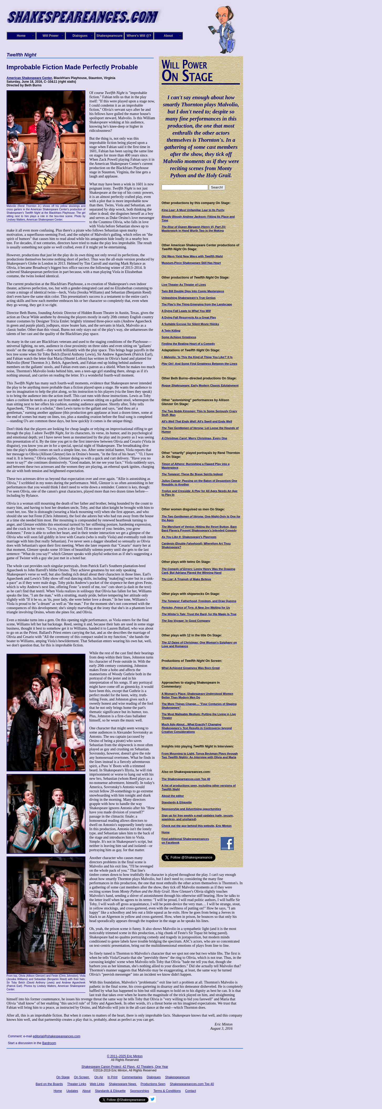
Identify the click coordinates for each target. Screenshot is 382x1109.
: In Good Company (186, 620)
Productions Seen (153, 1084)
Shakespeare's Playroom (189, 536)
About (168, 36)
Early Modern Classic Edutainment (200, 385)
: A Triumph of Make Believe (186, 579)
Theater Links (76, 1084)
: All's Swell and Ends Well (197, 421)
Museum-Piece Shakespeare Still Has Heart (191, 262)
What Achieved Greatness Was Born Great (191, 667)
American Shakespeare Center (29, 78)
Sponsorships (139, 1091)
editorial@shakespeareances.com (56, 1036)
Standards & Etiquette (177, 802)
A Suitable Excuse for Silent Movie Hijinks (190, 324)
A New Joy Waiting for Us (196, 607)
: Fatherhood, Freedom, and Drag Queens (199, 601)
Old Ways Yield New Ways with (192, 256)
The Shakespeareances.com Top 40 (186, 779)
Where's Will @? (139, 36)
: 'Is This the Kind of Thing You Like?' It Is (197, 357)
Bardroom (49, 1043)
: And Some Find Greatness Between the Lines (199, 363)
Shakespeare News (123, 1084)
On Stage (63, 1077)
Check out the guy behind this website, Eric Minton (196, 825)
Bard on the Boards (49, 1084)
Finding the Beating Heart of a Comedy (188, 343)
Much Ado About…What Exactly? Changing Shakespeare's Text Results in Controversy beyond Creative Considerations (197, 728)
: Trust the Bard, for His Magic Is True (199, 614)
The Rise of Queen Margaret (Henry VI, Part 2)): (194, 226)
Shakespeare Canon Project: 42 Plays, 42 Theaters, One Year (124, 1067)
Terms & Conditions (167, 1091)
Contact (190, 1091)
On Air (98, 1077)
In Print (112, 1077)
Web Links (97, 1084)
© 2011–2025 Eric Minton (125, 1056)
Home (21, 36)
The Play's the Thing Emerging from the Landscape (197, 304)
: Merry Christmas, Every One (194, 438)
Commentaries (132, 1077)
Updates (72, 1091)
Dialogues (80, 36)
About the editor (173, 795)
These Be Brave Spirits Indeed (192, 474)
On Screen (82, 1077)
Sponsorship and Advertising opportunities (191, 808)
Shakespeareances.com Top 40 (192, 1084)
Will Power (51, 36)
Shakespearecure (109, 36)
